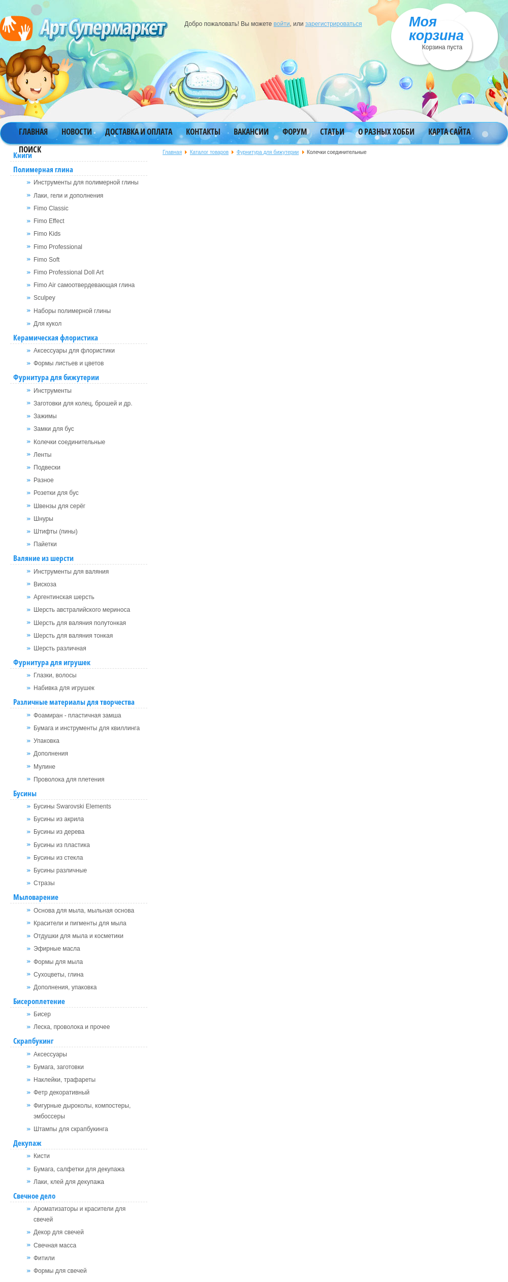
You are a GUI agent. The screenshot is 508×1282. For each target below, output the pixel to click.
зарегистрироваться (333, 23)
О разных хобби (386, 131)
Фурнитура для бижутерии (268, 152)
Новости (76, 131)
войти (282, 23)
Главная (33, 131)
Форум (294, 131)
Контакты (203, 131)
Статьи (332, 131)
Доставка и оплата (138, 131)
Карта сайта (449, 131)
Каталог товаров (209, 152)
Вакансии (251, 131)
